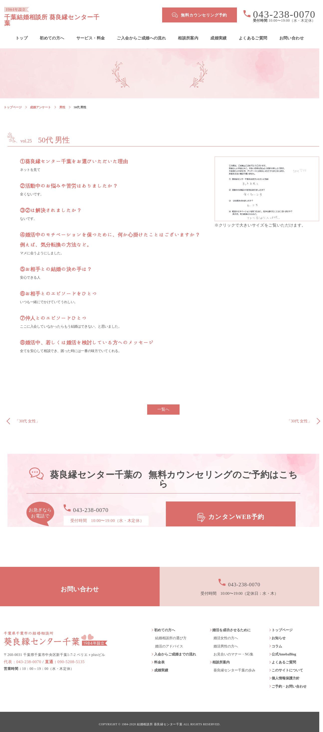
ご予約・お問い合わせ (289, 682)
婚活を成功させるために (231, 625)
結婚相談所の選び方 (171, 633)
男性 (62, 102)
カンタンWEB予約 (237, 509)
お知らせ (279, 633)
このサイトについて (287, 666)
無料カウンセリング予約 (204, 15)
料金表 (159, 657)
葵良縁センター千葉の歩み (234, 666)
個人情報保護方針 (286, 674)
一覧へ (163, 405)
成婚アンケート (40, 102)
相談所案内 (188, 33)
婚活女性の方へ (226, 633)
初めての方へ (52, 33)
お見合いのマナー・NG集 (233, 649)
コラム (277, 641)
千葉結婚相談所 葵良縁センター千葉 (76, 14)
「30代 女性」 (27, 416)
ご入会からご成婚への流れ (141, 33)
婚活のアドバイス (169, 641)
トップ (21, 33)
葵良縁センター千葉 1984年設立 (56, 629)
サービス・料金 (90, 33)
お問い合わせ (291, 33)
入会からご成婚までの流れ (175, 649)
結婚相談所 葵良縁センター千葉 (159, 719)
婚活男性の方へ (226, 641)
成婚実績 (218, 33)
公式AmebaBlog (284, 649)
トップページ (13, 102)
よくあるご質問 (253, 33)
